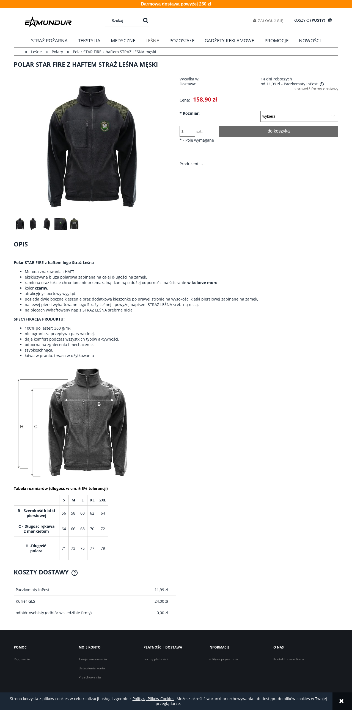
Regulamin (22, 659)
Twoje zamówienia (93, 659)
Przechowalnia (90, 677)
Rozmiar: (190, 113)
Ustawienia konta (92, 668)
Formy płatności (156, 659)
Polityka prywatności (224, 659)
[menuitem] (50, 40)
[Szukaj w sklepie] (125, 21)
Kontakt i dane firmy (288, 659)
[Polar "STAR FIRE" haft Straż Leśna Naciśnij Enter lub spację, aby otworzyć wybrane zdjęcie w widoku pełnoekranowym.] (93, 145)
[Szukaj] (145, 20)
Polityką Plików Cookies (153, 698)
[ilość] (188, 131)
